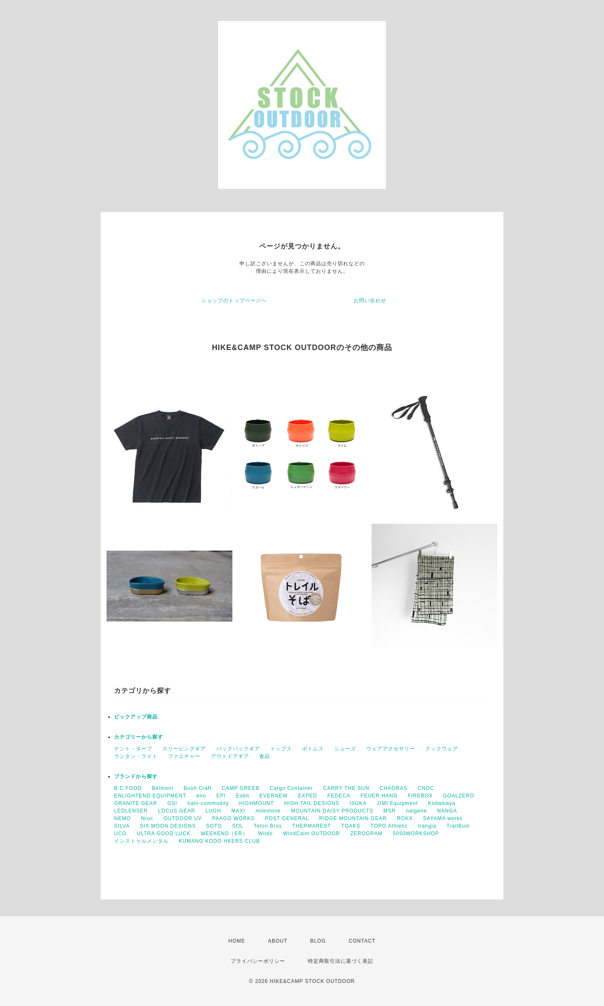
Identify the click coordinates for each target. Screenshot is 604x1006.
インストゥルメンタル (141, 841)
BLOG (318, 941)
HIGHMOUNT (256, 803)
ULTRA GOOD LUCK (163, 833)
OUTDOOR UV (183, 818)
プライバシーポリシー (258, 961)
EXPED (307, 796)
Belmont (162, 788)
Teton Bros (268, 826)
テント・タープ (133, 749)
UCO (120, 833)
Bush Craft (198, 788)
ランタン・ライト (136, 756)
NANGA (447, 811)
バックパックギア (238, 749)
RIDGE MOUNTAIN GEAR (353, 818)
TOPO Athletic (389, 826)
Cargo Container (291, 788)
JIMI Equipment (397, 803)
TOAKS (350, 826)
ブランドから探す (136, 776)
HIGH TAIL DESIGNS (311, 803)
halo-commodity (208, 803)
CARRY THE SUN (346, 788)
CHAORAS (393, 788)
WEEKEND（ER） (224, 833)
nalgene (416, 811)
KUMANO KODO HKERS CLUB (219, 841)
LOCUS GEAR (176, 811)
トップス (281, 749)
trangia (427, 826)
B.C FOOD (128, 788)
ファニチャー (184, 756)
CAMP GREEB (241, 788)
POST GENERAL (287, 818)
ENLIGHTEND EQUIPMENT (150, 796)
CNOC (426, 788)
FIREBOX (420, 796)
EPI (221, 796)
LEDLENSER (131, 811)
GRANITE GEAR (135, 803)
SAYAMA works (443, 818)
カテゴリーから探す (138, 737)
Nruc (147, 818)
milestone (268, 811)
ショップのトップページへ (234, 300)
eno (201, 796)
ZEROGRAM (366, 833)
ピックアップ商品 (136, 717)
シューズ (345, 749)
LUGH (213, 811)
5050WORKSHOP (416, 833)
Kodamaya (441, 803)
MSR (389, 811)
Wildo (265, 833)
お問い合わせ (370, 300)
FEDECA (339, 796)
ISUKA (358, 803)
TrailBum (458, 826)
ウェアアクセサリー (390, 749)
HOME (237, 941)
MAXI (238, 811)
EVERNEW (273, 796)
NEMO (122, 818)
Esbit (242, 796)
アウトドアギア (230, 756)
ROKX (405, 818)
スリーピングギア (184, 749)
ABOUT (277, 941)
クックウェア (441, 749)
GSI (172, 803)
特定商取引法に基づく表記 (340, 961)
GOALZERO (458, 796)
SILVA (122, 826)
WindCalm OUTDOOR (311, 833)
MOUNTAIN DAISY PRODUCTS (332, 811)
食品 (264, 756)
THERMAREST (311, 826)
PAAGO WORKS (233, 818)
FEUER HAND (379, 796)
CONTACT (362, 941)
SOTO (214, 826)
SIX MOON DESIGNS (168, 826)
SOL (237, 826)
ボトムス (313, 749)
